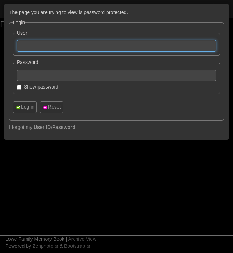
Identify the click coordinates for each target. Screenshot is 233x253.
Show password (38, 87)
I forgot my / (42, 127)
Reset (51, 107)
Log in (24, 107)
